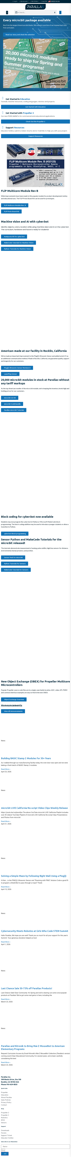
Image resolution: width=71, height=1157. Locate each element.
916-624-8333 (11, 1084)
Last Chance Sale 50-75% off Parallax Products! (26, 988)
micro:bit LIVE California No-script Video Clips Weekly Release (34, 808)
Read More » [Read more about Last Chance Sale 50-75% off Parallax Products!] (5, 999)
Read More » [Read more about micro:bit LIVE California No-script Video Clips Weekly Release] (5, 821)
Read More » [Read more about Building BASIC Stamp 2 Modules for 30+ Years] (5, 769)
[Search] (55, 12)
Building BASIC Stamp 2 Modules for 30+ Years (26, 758)
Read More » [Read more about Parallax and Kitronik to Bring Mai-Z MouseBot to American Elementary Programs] (5, 1062)
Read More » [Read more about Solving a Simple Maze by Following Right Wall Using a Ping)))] (5, 887)
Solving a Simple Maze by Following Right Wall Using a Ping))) (33, 876)
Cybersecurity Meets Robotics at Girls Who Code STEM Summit (34, 931)
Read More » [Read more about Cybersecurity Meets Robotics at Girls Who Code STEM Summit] (5, 942)
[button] (7, 12)
